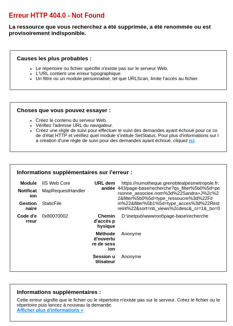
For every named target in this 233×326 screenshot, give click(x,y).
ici (191, 140)
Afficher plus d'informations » (50, 310)
